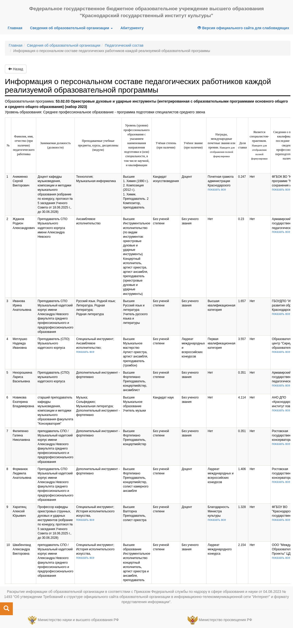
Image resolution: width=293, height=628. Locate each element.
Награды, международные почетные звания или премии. (221, 145)
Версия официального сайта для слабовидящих (243, 28)
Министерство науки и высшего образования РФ (78, 620)
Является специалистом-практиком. (259, 145)
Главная (17, 27)
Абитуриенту (132, 28)
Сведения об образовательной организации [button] (71, 28)
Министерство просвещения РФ (225, 620)
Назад (15, 69)
